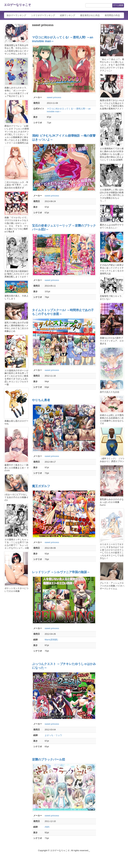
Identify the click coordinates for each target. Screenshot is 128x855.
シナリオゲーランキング (43, 15)
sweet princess (54, 97)
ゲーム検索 (118, 5)
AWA (47, 827)
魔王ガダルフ (41, 486)
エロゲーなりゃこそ (17, 4)
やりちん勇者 (41, 400)
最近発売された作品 (90, 15)
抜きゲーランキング (16, 15)
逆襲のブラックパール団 (48, 759)
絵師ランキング (67, 15)
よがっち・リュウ (53, 735)
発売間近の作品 (112, 15)
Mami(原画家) (51, 639)
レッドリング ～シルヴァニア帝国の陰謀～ (61, 572)
